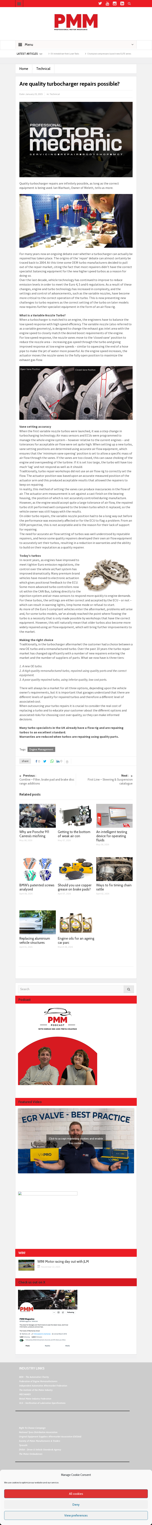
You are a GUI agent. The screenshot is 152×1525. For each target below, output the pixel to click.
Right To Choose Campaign (32, 1427)
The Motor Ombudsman (30, 1453)
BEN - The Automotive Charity (34, 1376)
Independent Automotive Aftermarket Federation (43, 1385)
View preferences (76, 1515)
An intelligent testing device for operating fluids (111, 836)
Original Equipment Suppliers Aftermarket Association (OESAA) (50, 1436)
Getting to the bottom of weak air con (74, 834)
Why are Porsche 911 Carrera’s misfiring (34, 834)
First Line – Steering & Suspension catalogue (104, 779)
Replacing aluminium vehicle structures (34, 940)
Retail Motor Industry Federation (35, 1398)
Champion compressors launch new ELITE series (117, 53)
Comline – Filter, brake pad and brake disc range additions (47, 779)
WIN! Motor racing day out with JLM (63, 1261)
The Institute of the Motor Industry (36, 1389)
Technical (43, 69)
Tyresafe (23, 1445)
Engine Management (41, 749)
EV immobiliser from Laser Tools (73, 53)
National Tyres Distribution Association (38, 1432)
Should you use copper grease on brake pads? (74, 887)
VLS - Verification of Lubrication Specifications (42, 1402)
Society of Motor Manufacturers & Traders (39, 1440)
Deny (76, 1504)
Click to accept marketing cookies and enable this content (76, 1141)
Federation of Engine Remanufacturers (38, 1381)
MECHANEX (25, 1394)
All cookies (76, 1494)
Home (23, 69)
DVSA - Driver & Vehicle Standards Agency (40, 1449)
